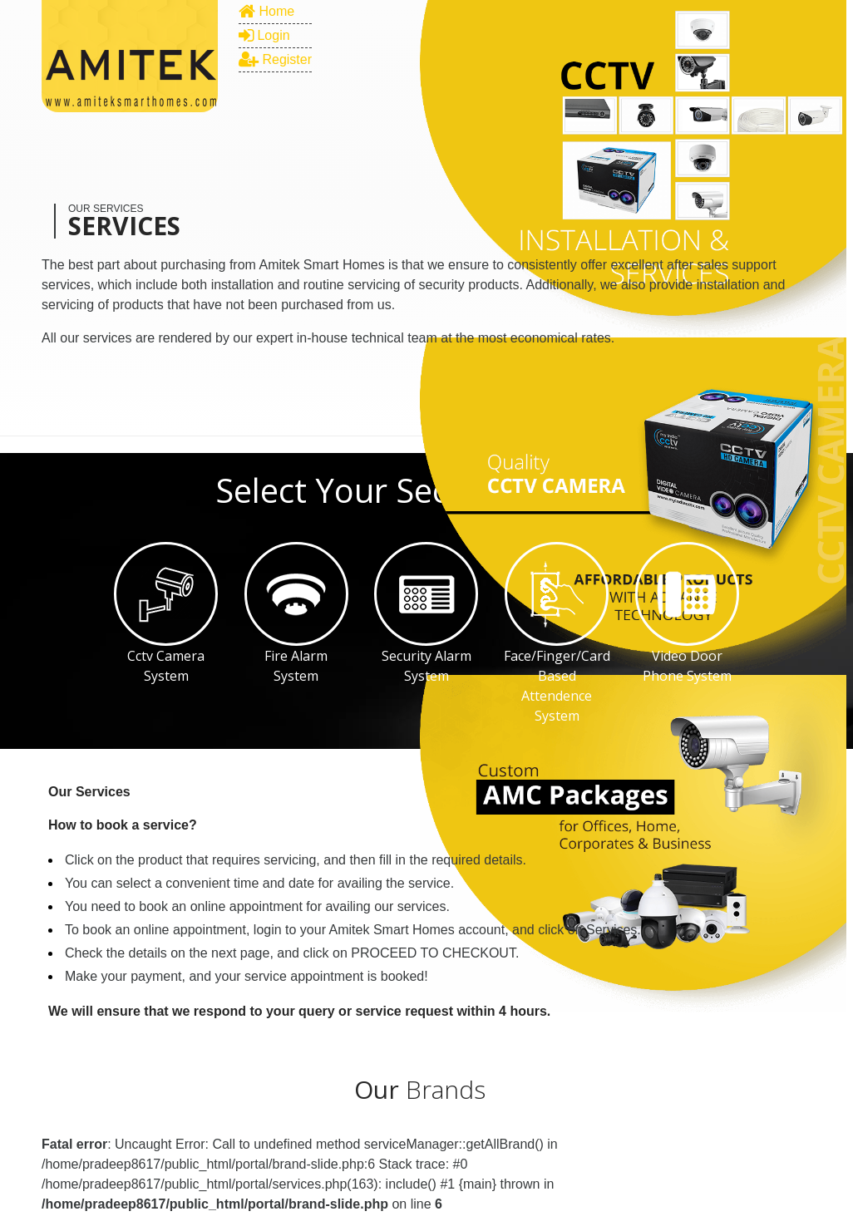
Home (266, 11)
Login (264, 35)
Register (275, 59)
